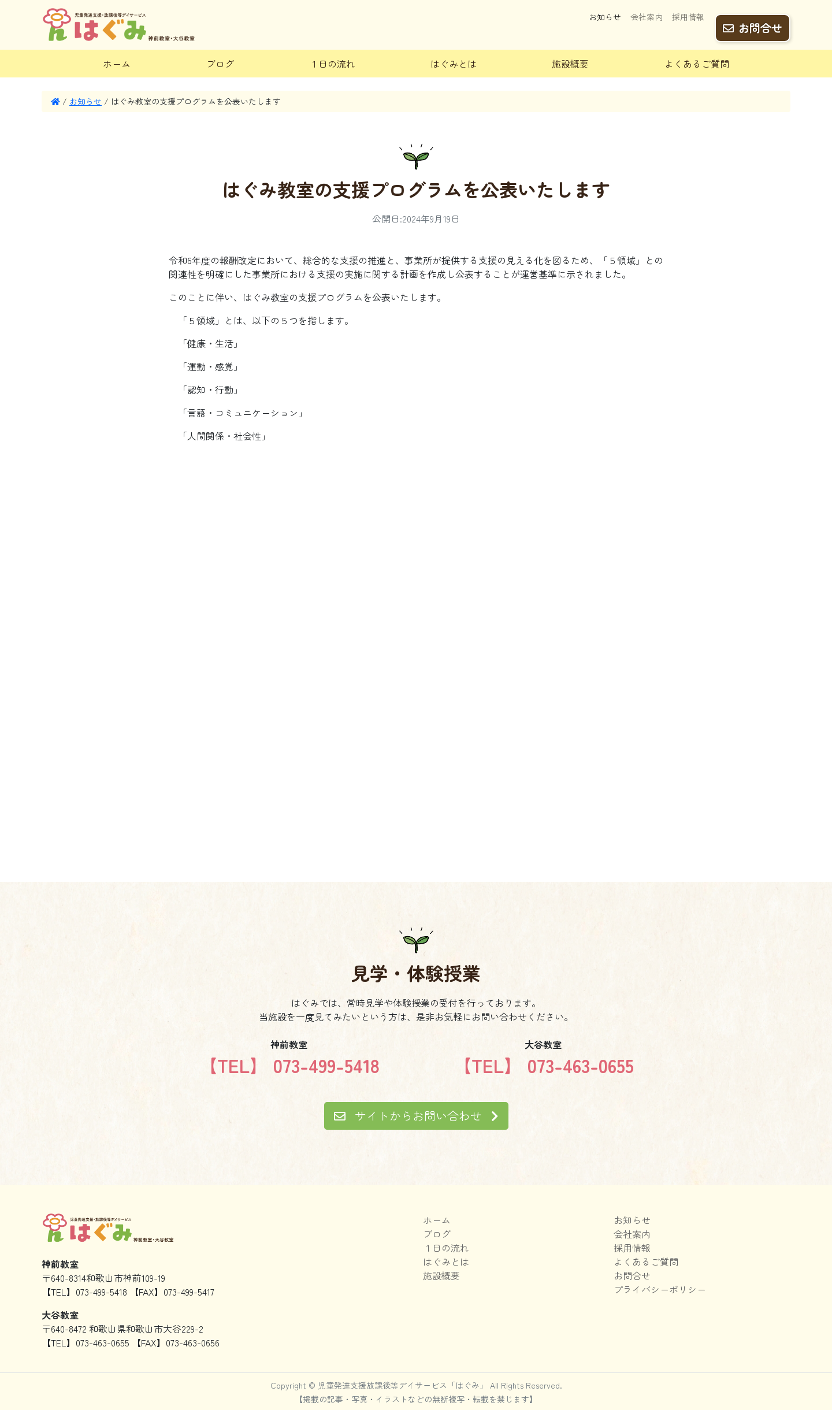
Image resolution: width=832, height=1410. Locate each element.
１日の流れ (332, 63)
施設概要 (570, 63)
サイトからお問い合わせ (416, 1115)
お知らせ (605, 21)
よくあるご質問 (696, 63)
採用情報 (688, 21)
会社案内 (646, 21)
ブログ (220, 63)
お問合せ (752, 24)
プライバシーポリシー (660, 1289)
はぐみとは (453, 63)
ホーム (117, 63)
